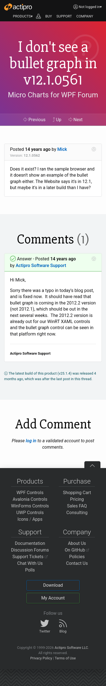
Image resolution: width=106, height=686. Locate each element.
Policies (77, 556)
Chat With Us (30, 563)
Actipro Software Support (41, 265)
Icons (22, 519)
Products (30, 481)
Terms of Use (65, 658)
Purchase (77, 481)
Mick (62, 149)
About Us (77, 543)
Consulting (76, 512)
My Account (53, 598)
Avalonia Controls (30, 499)
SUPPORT (64, 16)
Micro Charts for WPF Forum (53, 95)
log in (31, 440)
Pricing (77, 499)
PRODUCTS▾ (23, 16)
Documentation (30, 543)
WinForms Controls (30, 506)
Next (76, 119)
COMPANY (84, 16)
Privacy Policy (41, 658)
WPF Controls (29, 492)
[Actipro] (18, 6)
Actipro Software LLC (71, 648)
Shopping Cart (77, 492)
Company (77, 532)
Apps (37, 519)
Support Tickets (30, 556)
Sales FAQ (77, 506)
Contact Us (77, 563)
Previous (34, 119)
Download (53, 585)
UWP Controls (30, 512)
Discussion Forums (30, 550)
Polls (30, 570)
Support (30, 532)
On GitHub (77, 550)
